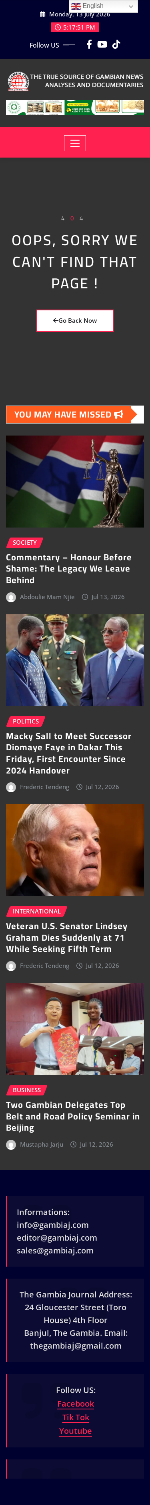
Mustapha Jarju (41, 1144)
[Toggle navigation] (75, 143)
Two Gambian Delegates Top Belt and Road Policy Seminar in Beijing (73, 1116)
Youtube (75, 1430)
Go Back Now (75, 320)
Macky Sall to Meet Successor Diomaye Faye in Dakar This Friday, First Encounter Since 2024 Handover (69, 753)
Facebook (75, 1403)
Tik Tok (75, 1417)
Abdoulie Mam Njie (47, 597)
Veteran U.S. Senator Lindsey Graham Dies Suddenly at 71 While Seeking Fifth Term (67, 937)
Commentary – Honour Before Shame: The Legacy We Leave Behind (69, 568)
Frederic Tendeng (44, 787)
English (87, 6)
